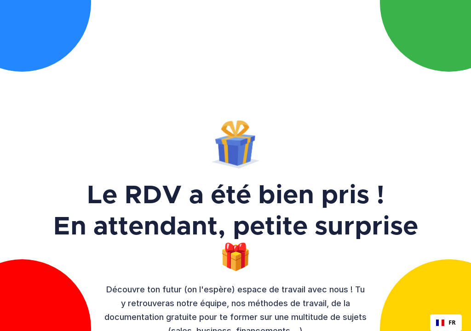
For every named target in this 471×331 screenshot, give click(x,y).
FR (445, 322)
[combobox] (446, 322)
